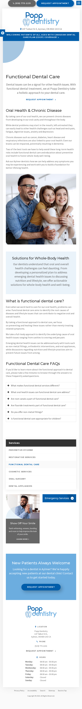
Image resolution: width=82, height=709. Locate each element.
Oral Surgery (17, 480)
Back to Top (62, 692)
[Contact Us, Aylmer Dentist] (59, 500)
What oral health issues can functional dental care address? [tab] (40, 393)
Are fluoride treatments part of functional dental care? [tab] (38, 406)
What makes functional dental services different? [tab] (35, 387)
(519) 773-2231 (23, 3)
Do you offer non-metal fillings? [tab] (27, 413)
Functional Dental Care (24, 466)
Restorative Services (22, 459)
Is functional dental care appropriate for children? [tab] (36, 420)
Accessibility (32, 692)
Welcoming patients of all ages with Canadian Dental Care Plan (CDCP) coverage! (41, 37)
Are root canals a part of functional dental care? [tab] (35, 400)
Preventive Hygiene (21, 452)
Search (42, 692)
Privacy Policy (19, 692)
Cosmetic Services (20, 473)
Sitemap (52, 692)
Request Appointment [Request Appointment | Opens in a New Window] (55, 3)
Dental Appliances (20, 488)
